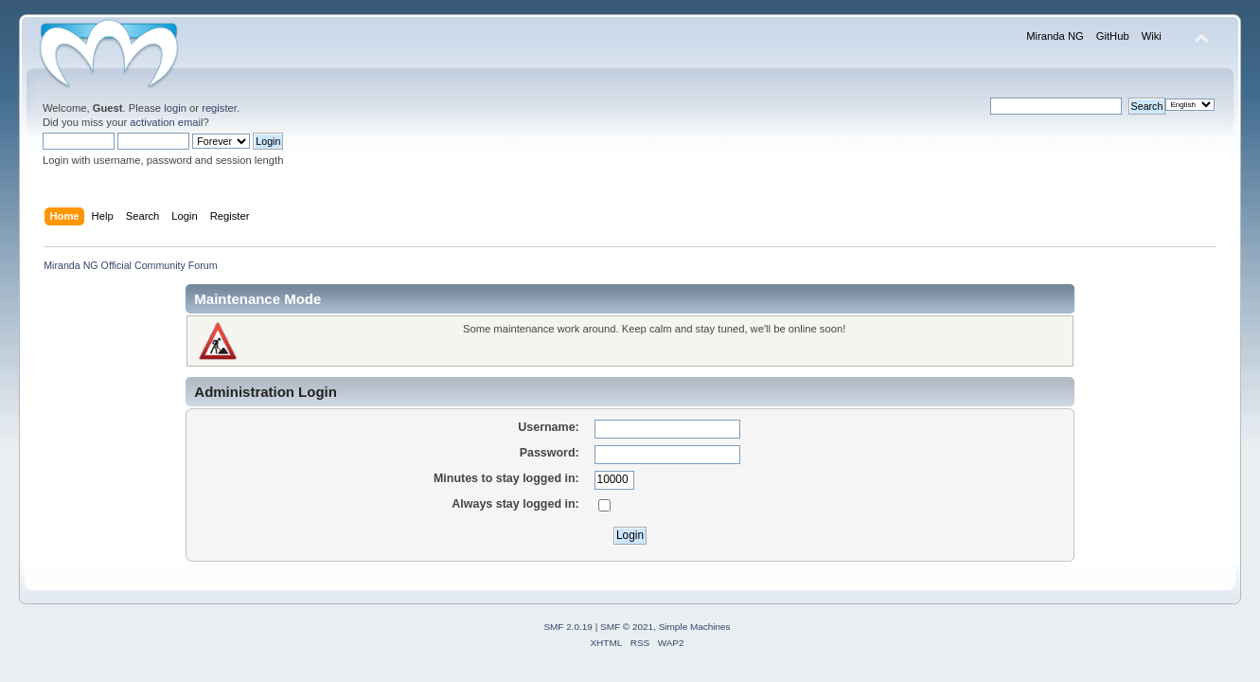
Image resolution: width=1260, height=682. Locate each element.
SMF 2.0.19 (568, 626)
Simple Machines (695, 626)
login (175, 108)
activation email (166, 122)
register (219, 108)
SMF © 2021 (626, 626)
